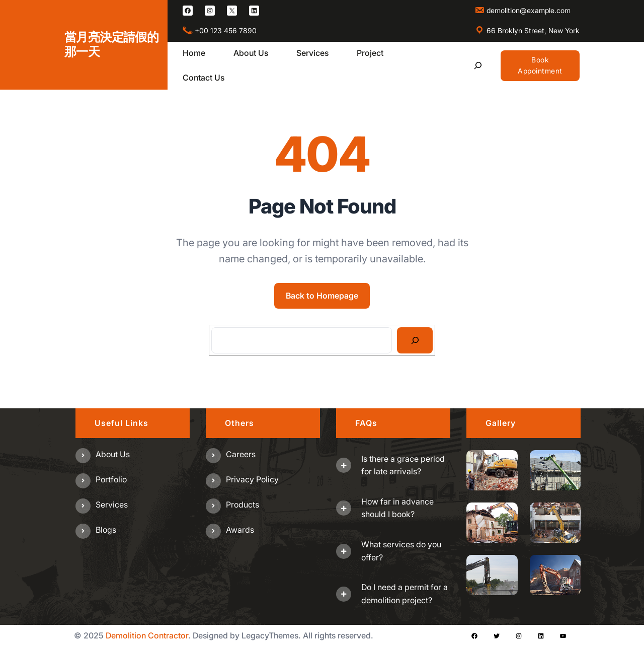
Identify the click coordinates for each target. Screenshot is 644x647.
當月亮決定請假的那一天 (111, 44)
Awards (240, 530)
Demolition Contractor (147, 635)
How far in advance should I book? (397, 508)
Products (242, 504)
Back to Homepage (322, 296)
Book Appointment (540, 65)
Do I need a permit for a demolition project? (404, 593)
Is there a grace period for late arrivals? (403, 465)
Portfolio (111, 479)
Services (112, 504)
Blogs (106, 530)
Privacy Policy (252, 479)
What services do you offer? (401, 550)
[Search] (415, 340)
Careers (241, 454)
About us (113, 454)
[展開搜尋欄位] (478, 65)
